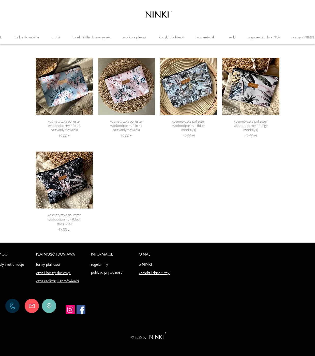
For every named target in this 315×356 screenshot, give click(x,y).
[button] (26, 37)
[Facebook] (81, 309)
